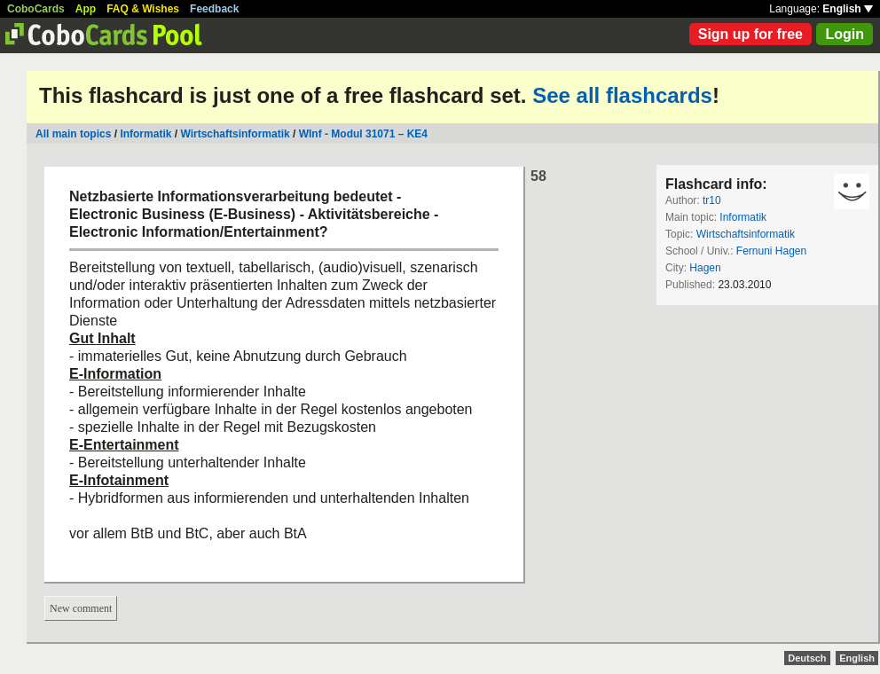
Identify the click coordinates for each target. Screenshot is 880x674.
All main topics (73, 134)
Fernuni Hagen (771, 251)
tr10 (712, 200)
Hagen (704, 268)
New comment (81, 608)
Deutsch (807, 658)
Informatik (145, 134)
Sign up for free (750, 34)
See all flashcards (622, 95)
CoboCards (36, 9)
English (847, 9)
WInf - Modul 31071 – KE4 (363, 134)
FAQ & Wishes (142, 9)
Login (844, 34)
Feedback (214, 9)
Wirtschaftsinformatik (234, 134)
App (85, 9)
